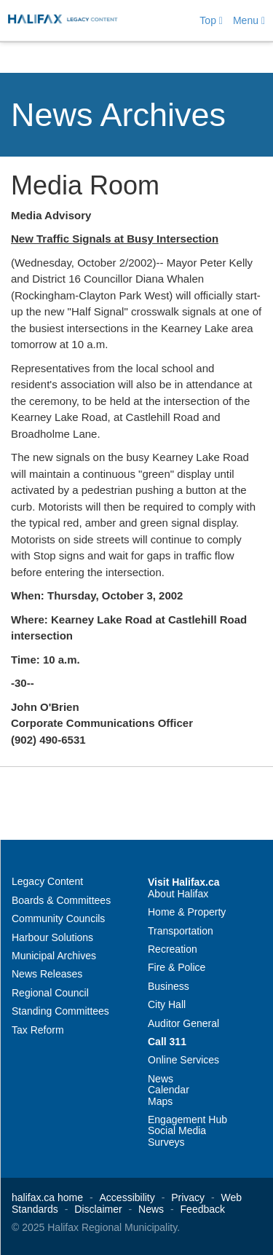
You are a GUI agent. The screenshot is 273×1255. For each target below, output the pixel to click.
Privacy (188, 1197)
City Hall (167, 1004)
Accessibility (127, 1197)
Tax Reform (38, 1030)
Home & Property (187, 912)
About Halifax (178, 894)
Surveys (166, 1142)
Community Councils (58, 918)
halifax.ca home (47, 1197)
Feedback (203, 1209)
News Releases (47, 974)
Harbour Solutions (52, 937)
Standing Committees (60, 1011)
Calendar (168, 1089)
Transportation (180, 931)
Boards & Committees (61, 900)
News (160, 1079)
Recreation (172, 949)
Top (211, 20)
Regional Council (50, 993)
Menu (249, 20)
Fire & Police (176, 967)
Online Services (183, 1060)
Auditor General (183, 1023)
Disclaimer (98, 1209)
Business (168, 986)
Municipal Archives (54, 955)
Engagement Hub (187, 1119)
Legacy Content (47, 881)
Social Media (177, 1130)
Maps (160, 1101)
